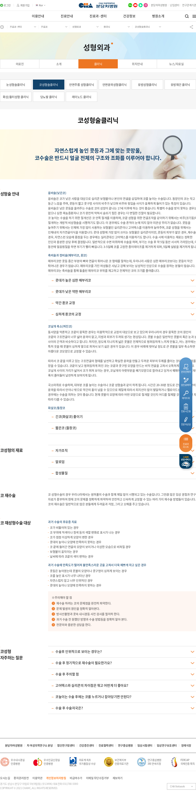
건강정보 (129, 16)
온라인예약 (186, 371)
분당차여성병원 (159, 5)
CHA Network (177, 786)
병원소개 (158, 16)
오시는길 (5, 778)
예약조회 (186, 398)
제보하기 (118, 778)
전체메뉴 (194, 16)
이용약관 (37, 778)
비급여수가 (76, 778)
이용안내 (38, 16)
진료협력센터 (106, 745)
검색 (187, 16)
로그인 (7, 5)
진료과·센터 (98, 16)
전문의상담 (186, 424)
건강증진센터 (86, 745)
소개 (59, 64)
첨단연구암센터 (66, 745)
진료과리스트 (186, 445)
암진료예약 (186, 384)
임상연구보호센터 (167, 745)
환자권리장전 (21, 778)
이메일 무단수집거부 (97, 778)
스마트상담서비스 (185, 461)
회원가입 (25, 5)
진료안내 (67, 16)
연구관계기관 (189, 5)
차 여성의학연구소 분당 (40, 745)
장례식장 (186, 745)
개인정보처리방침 (56, 778)
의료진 (20, 64)
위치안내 (137, 64)
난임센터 (174, 5)
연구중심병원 (125, 745)
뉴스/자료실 (176, 64)
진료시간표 (186, 411)
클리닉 (98, 64)
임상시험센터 (144, 745)
